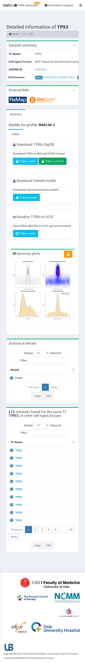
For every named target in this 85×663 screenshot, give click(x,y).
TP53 (18, 454)
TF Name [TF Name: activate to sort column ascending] (14, 444)
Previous (33, 387)
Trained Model (26, 197)
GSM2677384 (66, 77)
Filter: (42, 360)
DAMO (16, 134)
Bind (9, 5)
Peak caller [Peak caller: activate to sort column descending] (37, 370)
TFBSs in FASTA (52, 161)
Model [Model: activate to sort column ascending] (15, 370)
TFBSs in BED (25, 161)
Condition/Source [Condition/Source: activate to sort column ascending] (57, 446)
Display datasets (42, 353)
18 (70, 542)
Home (14, 34)
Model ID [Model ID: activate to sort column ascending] (62, 370)
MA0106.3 (41, 69)
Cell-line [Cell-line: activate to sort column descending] (30, 444)
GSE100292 (50, 77)
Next (54, 387)
